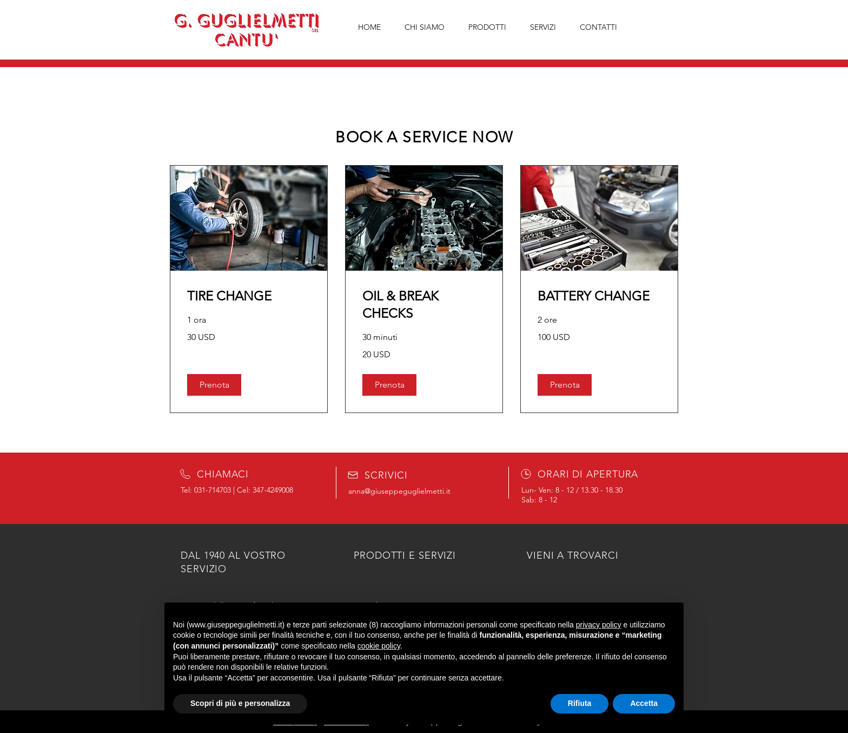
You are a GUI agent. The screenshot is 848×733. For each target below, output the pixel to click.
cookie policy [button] (378, 646)
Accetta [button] (644, 703)
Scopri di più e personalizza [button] (240, 703)
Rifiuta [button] (580, 703)
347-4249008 (273, 490)
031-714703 (212, 490)
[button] (214, 385)
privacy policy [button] (598, 624)
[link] (248, 296)
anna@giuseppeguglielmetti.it (399, 491)
